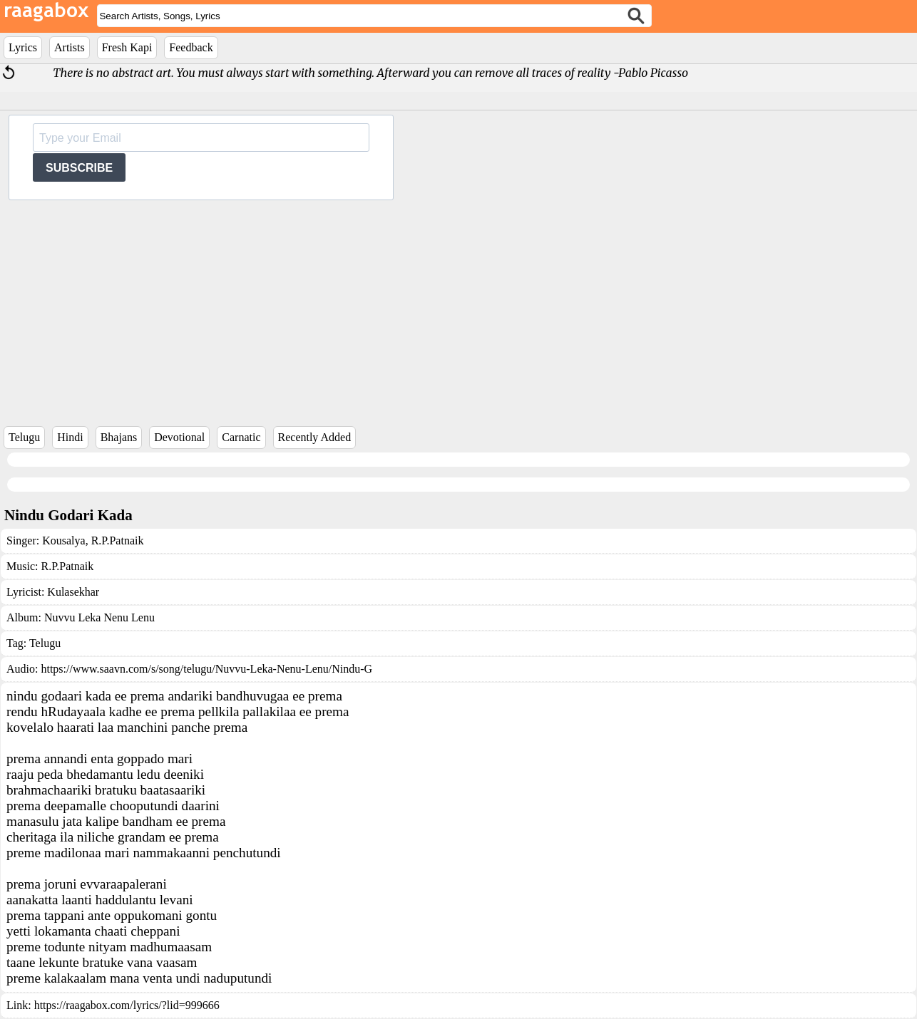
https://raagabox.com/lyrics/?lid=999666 (127, 1005)
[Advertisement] (458, 307)
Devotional (179, 437)
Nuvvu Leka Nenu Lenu (99, 617)
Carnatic (241, 437)
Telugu (24, 437)
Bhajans (119, 437)
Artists (69, 47)
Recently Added (315, 437)
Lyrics (23, 47)
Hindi (70, 437)
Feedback (190, 47)
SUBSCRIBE (79, 168)
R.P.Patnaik (116, 540)
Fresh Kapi (127, 47)
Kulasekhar (73, 592)
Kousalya (63, 540)
